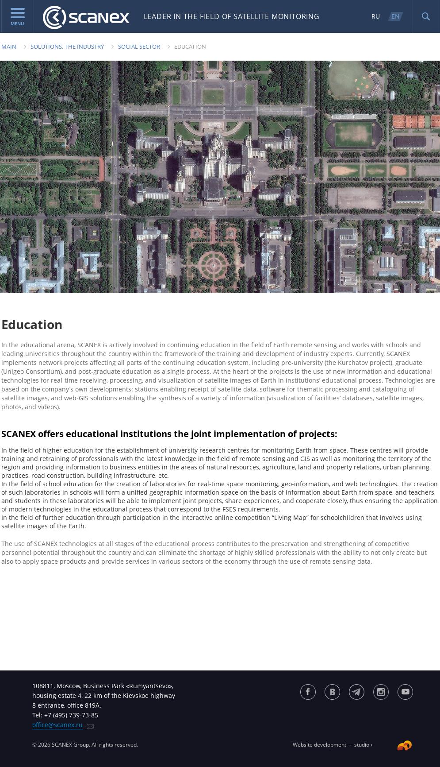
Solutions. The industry (67, 46)
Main (8, 46)
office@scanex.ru (57, 725)
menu (18, 17)
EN (395, 16)
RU (375, 16)
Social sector (139, 46)
